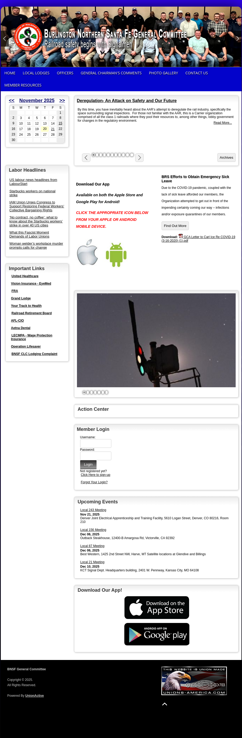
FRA (15, 291)
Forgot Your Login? (94, 482)
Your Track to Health (26, 306)
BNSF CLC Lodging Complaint (34, 354)
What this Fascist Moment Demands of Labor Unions (29, 234)
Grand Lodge (21, 298)
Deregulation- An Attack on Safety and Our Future (127, 100)
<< (12, 100)
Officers (65, 72)
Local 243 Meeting (93, 510)
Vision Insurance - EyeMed (31, 283)
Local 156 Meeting (93, 530)
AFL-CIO (17, 320)
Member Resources (23, 85)
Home (10, 72)
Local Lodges (36, 72)
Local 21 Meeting (92, 562)
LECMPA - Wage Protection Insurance (31, 337)
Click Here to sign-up (95, 475)
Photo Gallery (163, 72)
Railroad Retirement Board (32, 313)
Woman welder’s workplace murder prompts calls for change (36, 245)
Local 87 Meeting (92, 546)
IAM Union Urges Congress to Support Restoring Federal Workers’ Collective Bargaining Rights (37, 206)
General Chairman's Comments (111, 72)
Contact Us (196, 72)
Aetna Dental (20, 328)
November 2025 (36, 100)
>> (62, 100)
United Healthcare (25, 276)
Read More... (223, 123)
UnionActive (34, 696)
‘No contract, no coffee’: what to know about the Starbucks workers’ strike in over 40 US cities (36, 221)
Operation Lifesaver (26, 346)
